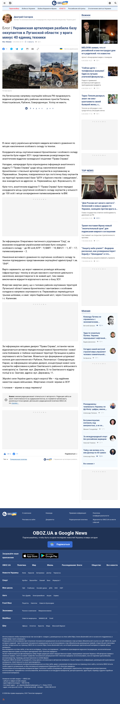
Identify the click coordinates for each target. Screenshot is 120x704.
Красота (41, 626)
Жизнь (50, 565)
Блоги (79, 565)
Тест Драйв (26, 595)
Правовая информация (77, 513)
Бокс (48, 580)
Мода (48, 626)
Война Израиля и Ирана (47, 9)
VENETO (62, 9)
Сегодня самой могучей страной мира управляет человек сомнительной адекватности (94, 352)
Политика (21, 565)
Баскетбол (33, 580)
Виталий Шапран (89, 326)
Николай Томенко (89, 443)
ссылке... (15, 403)
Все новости (112, 565)
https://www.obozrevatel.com (82, 637)
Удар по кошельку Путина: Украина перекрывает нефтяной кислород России (94, 336)
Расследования (69, 565)
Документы (50, 519)
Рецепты (25, 603)
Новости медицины (29, 618)
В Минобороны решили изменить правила (98, 258)
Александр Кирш (89, 456)
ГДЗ (23, 588)
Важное (86, 15)
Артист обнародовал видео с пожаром (97, 57)
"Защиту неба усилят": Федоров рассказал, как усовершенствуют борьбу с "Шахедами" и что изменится (99, 251)
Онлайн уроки (42, 588)
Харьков (31, 573)
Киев (24, 573)
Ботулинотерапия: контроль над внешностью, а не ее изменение (92, 423)
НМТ (61, 588)
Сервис (56, 595)
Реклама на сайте (28, 519)
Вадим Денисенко (89, 342)
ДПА (50, 588)
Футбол (24, 580)
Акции (49, 595)
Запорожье (40, 573)
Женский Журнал (58, 626)
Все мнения (88, 464)
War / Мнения (7, 42)
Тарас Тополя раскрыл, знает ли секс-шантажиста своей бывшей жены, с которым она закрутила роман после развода (94, 100)
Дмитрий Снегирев (23, 17)
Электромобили (39, 595)
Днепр (48, 573)
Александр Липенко (90, 413)
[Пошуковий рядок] (115, 3)
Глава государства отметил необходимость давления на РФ (99, 214)
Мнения (86, 310)
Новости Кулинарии (46, 603)
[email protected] (30, 687)
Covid (51, 618)
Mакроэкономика (45, 611)
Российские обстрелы (76, 9)
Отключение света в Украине (99, 9)
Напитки (34, 603)
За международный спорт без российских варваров (95, 437)
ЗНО (56, 588)
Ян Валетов (87, 358)
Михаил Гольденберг (90, 429)
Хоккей (42, 580)
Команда (49, 513)
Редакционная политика (18, 459)
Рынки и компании (29, 611)
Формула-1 (56, 580)
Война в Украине (28, 9)
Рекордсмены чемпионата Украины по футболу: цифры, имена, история (94, 407)
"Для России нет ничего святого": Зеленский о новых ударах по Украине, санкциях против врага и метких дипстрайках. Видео (99, 206)
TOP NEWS (87, 170)
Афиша (24, 626)
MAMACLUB (43, 618)
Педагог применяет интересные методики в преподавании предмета (91, 83)
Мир (34, 565)
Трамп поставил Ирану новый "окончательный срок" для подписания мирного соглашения (98, 228)
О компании (26, 513)
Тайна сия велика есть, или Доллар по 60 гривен (94, 451)
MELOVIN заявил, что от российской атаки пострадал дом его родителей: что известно (98, 50)
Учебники (30, 588)
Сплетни (33, 626)
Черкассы (57, 573)
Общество (96, 565)
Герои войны (14, 9)
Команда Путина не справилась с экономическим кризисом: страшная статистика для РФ (92, 319)
